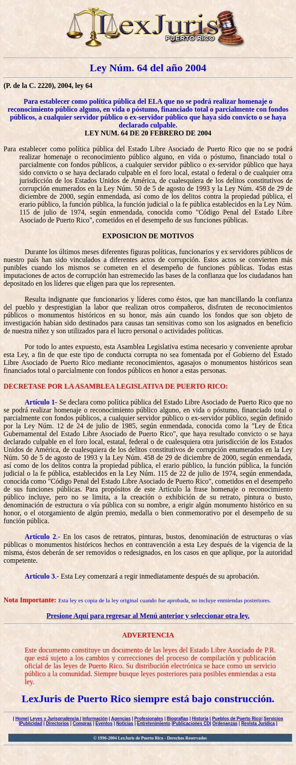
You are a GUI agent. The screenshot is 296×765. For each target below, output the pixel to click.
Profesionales (148, 718)
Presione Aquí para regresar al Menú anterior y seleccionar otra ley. (148, 615)
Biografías (177, 718)
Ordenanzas (225, 723)
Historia (200, 718)
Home (21, 718)
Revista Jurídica (258, 723)
